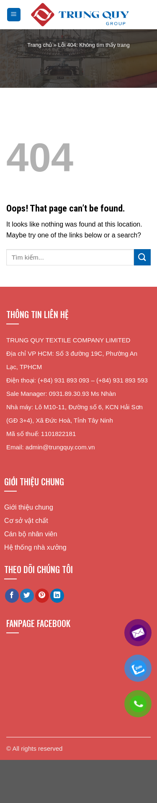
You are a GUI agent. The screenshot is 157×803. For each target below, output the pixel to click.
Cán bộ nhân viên (30, 534)
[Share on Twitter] (27, 596)
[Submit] (142, 257)
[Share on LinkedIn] (57, 596)
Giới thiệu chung (28, 507)
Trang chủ (39, 45)
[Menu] (14, 15)
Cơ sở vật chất (26, 520)
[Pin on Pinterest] (42, 596)
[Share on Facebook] (12, 596)
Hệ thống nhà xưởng (35, 547)
